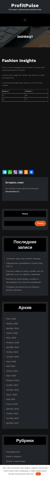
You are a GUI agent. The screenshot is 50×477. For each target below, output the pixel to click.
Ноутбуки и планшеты (14, 452)
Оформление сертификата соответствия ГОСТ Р (24, 261)
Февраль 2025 (11, 331)
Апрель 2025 (11, 323)
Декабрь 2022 (11, 390)
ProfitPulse (25, 5)
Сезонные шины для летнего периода (20, 257)
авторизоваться (11, 190)
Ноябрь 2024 (11, 339)
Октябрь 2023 (11, 373)
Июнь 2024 (10, 348)
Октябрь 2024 (11, 344)
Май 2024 (10, 352)
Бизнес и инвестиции (14, 440)
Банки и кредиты (12, 435)
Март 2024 (10, 361)
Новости (9, 448)
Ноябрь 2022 (11, 394)
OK (38, 474)
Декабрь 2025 (11, 318)
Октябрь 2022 (11, 399)
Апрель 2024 (11, 356)
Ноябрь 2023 (11, 369)
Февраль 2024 (11, 365)
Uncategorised (11, 431)
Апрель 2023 (11, 386)
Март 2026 (10, 310)
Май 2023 (10, 382)
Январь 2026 (11, 314)
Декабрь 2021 (11, 403)
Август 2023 (10, 378)
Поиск (25, 212)
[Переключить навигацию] (25, 19)
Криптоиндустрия (12, 444)
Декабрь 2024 (11, 335)
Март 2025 (10, 327)
